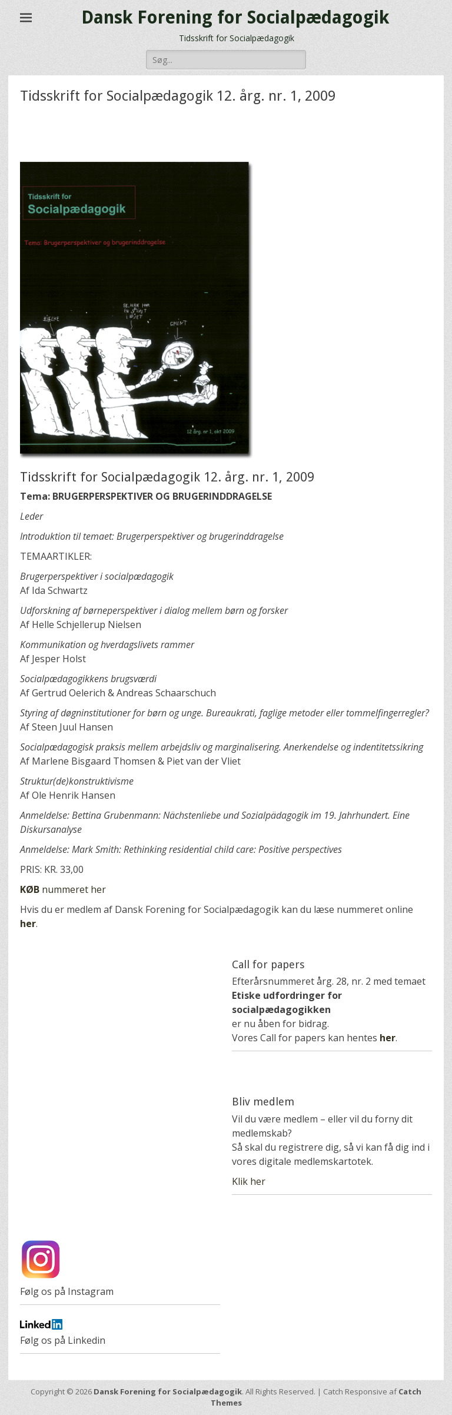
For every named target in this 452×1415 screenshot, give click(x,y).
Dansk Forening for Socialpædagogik (235, 17)
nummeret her (63, 889)
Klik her (248, 1181)
